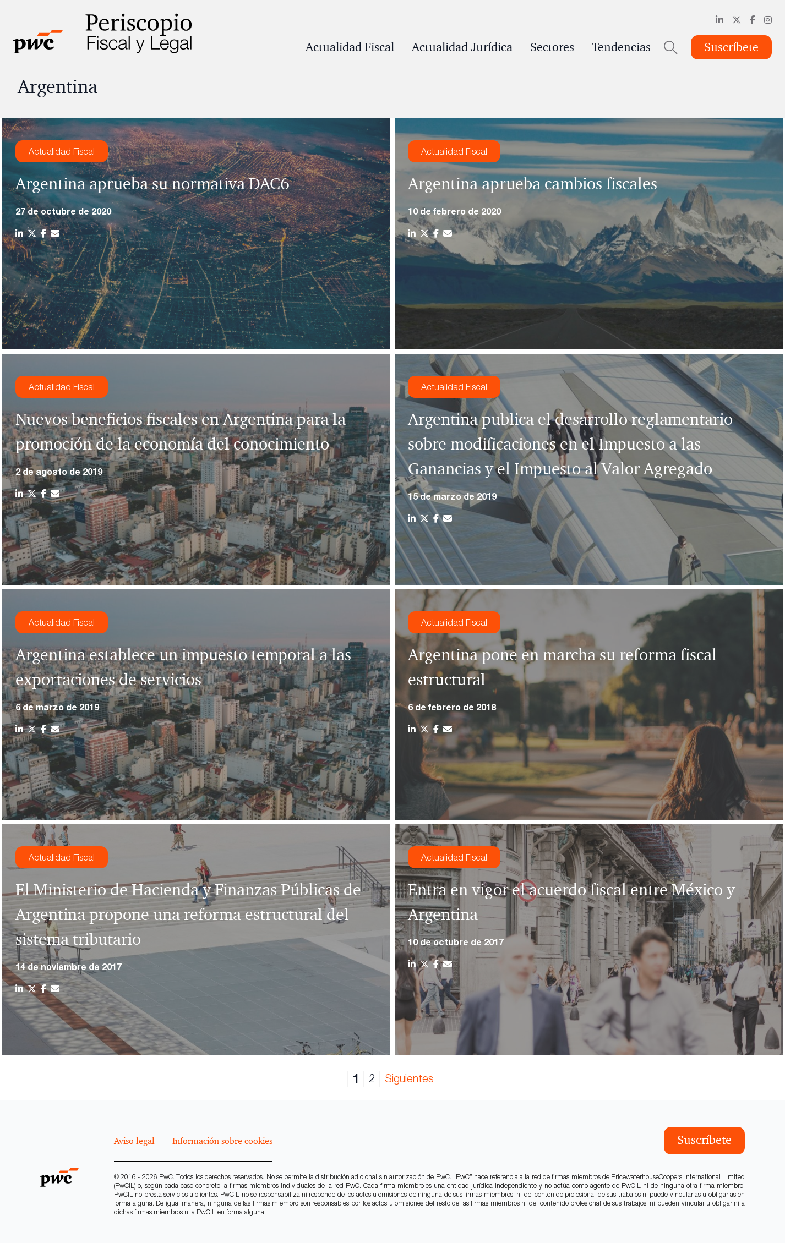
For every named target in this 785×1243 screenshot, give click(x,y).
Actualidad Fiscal (350, 47)
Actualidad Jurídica (462, 47)
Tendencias (621, 47)
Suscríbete (731, 47)
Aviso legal (134, 1140)
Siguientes (409, 1078)
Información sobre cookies (222, 1140)
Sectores (552, 47)
